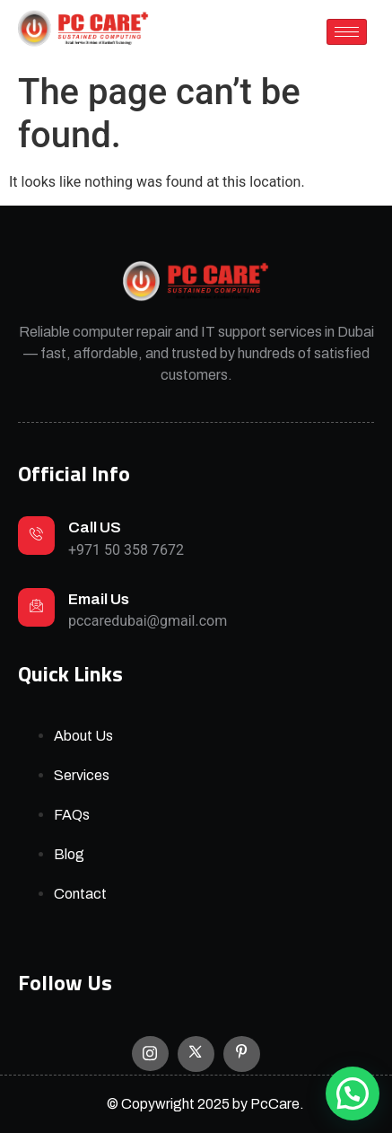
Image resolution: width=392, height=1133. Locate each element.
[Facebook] (241, 1054)
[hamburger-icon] (347, 32)
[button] (352, 1093)
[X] (196, 1054)
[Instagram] (150, 1053)
